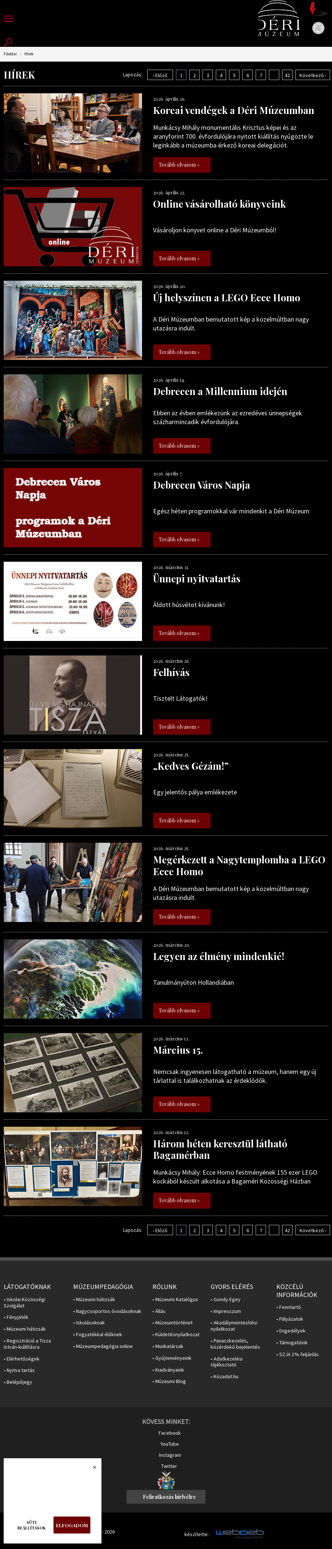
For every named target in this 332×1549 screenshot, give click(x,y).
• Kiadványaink (168, 1370)
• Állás (159, 1311)
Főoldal (10, 54)
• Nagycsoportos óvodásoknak (107, 1311)
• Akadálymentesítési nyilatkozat (234, 1326)
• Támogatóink (292, 1343)
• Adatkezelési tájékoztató (227, 1362)
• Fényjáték (16, 1317)
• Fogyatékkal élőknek (97, 1334)
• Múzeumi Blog (169, 1381)
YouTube (169, 1444)
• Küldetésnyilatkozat (176, 1334)
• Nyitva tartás (19, 1370)
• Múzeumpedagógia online (103, 1346)
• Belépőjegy (18, 1382)
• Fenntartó (288, 1307)
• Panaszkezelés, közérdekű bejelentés (235, 1344)
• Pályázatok (289, 1319)
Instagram (170, 1455)
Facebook (170, 1433)
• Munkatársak (167, 1346)
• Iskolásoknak (89, 1323)
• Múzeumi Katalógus (175, 1299)
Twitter (169, 1466)
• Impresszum (226, 1311)
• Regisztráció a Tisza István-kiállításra (27, 1344)
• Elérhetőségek (21, 1359)
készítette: (196, 1534)
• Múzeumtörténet (172, 1323)
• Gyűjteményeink (171, 1358)
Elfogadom (72, 1525)
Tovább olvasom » (179, 164)
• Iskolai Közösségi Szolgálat (24, 1302)
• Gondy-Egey (226, 1299)
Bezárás (90, 1469)
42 (287, 75)
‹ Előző (160, 75)
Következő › (313, 75)
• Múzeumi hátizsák (25, 1329)
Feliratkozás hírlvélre (169, 1496)
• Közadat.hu (224, 1376)
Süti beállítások (31, 1525)
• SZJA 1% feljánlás (297, 1354)
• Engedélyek (290, 1331)
